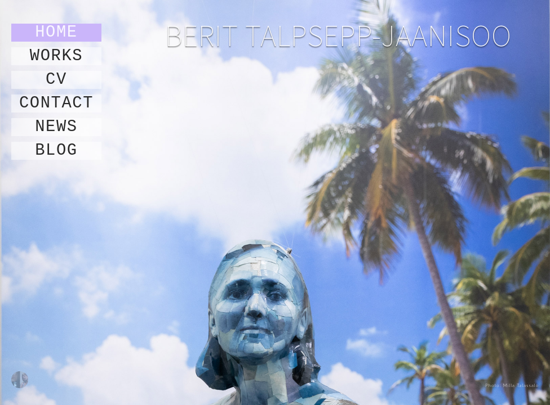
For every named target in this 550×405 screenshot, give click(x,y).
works (56, 56)
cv (56, 80)
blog (56, 151)
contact (56, 103)
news (56, 127)
